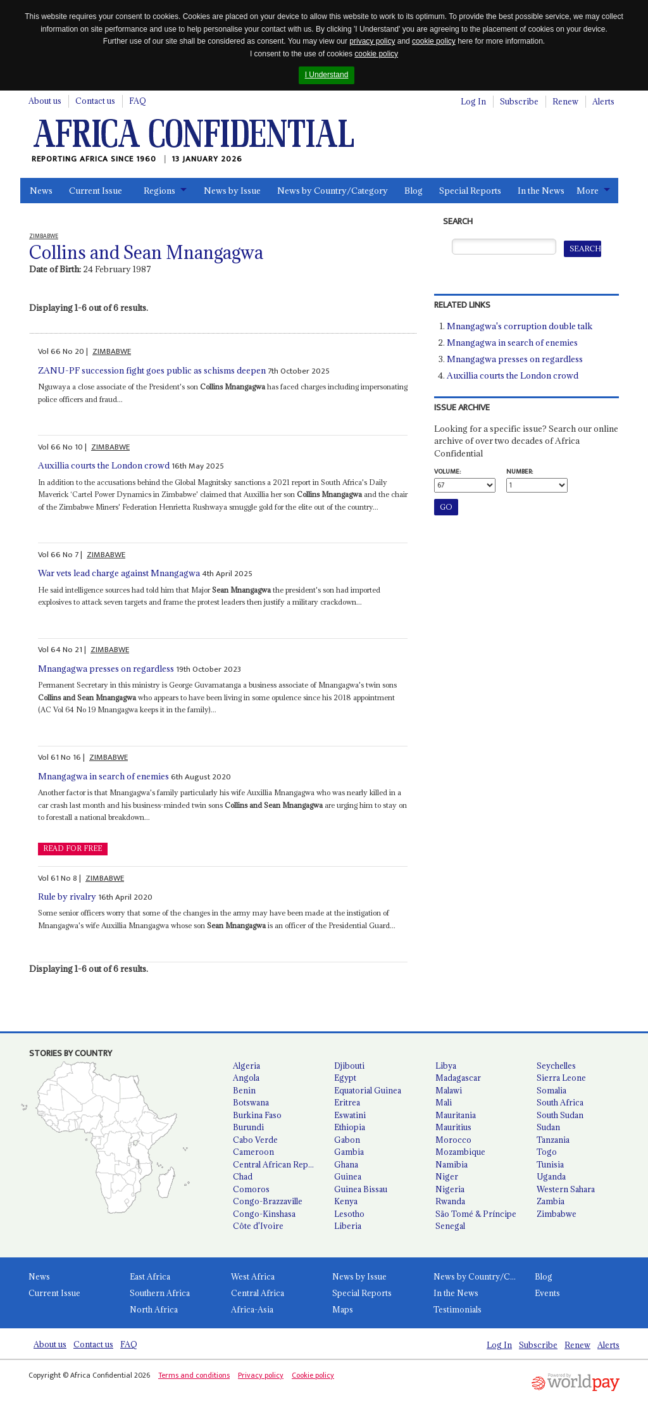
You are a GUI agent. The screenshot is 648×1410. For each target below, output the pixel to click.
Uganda (551, 1176)
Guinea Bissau (360, 1189)
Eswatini (350, 1115)
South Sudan (560, 1115)
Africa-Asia (252, 1309)
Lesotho (349, 1214)
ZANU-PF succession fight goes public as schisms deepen (152, 370)
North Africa (154, 1309)
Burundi (248, 1127)
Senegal (450, 1226)
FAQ (137, 101)
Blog (413, 190)
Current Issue (95, 190)
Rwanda (450, 1201)
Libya (445, 1066)
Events (547, 1293)
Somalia (551, 1090)
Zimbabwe (556, 1214)
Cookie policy (313, 1375)
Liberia (347, 1226)
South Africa (560, 1102)
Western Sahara (566, 1189)
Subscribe (519, 101)
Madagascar (458, 1078)
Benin (244, 1090)
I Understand (327, 74)
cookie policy (434, 41)
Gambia (349, 1152)
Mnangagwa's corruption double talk (519, 326)
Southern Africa (160, 1293)
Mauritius (453, 1127)
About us (44, 101)
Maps (342, 1309)
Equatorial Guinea (367, 1090)
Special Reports (470, 190)
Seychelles (556, 1066)
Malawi (448, 1090)
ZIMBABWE (111, 351)
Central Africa (257, 1293)
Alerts (603, 101)
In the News (541, 190)
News (41, 190)
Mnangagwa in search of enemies (103, 776)
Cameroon (253, 1152)
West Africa (253, 1276)
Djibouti (349, 1066)
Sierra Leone (561, 1078)
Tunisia (550, 1164)
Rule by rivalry (67, 896)
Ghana (346, 1164)
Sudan (548, 1127)
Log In (473, 101)
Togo (547, 1152)
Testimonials (457, 1309)
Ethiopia (349, 1127)
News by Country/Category (332, 190)
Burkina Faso (257, 1115)
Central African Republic (278, 1164)
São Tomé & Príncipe (475, 1214)
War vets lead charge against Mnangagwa (119, 573)
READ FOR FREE (72, 848)
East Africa (150, 1276)
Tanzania (553, 1140)
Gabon (347, 1140)
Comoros (251, 1189)
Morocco (453, 1140)
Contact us (95, 101)
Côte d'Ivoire (258, 1226)
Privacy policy (261, 1375)
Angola (246, 1078)
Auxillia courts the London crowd (104, 465)
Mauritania (455, 1115)
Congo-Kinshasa (264, 1214)
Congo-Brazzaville (267, 1201)
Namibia (451, 1164)
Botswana (251, 1102)
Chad (242, 1176)
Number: (519, 471)
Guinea (347, 1176)
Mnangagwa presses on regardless (106, 668)
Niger (446, 1176)
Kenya (346, 1201)
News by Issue (232, 190)
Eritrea (347, 1102)
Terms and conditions (194, 1375)
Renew (565, 101)
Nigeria (449, 1189)
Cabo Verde (255, 1140)
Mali (443, 1102)
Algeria (246, 1066)
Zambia (550, 1201)
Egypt (345, 1078)
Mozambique (460, 1152)
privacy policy (372, 41)
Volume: (447, 471)
